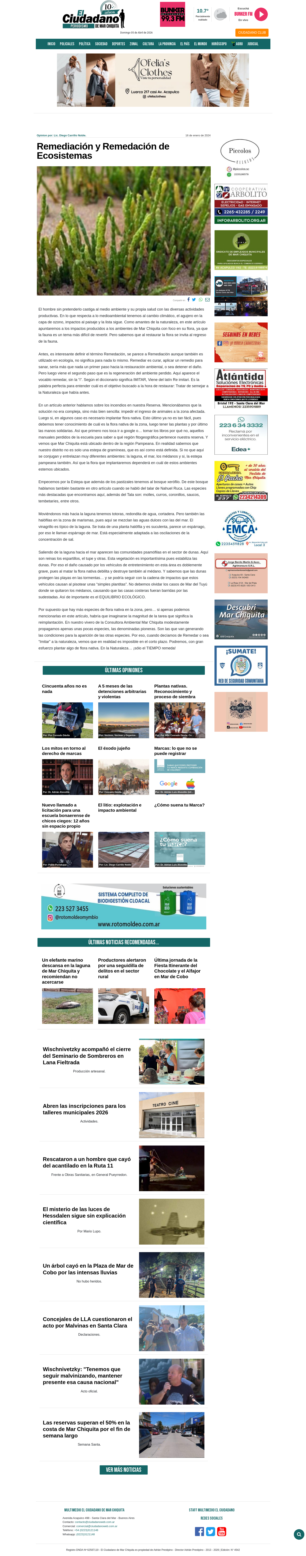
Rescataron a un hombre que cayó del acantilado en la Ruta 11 (87, 1162)
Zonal (134, 44)
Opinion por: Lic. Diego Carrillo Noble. (61, 135)
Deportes (118, 44)
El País (185, 44)
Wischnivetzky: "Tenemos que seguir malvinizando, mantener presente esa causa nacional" (82, 1375)
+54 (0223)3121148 (86, 1530)
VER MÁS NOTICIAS (123, 1470)
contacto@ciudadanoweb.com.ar (95, 1522)
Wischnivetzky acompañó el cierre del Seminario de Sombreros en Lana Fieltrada (87, 1055)
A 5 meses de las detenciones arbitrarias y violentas (122, 691)
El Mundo (200, 44)
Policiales (67, 44)
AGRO (237, 43)
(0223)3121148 (85, 1534)
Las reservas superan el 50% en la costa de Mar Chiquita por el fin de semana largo (86, 1429)
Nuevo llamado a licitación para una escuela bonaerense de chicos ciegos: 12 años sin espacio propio (66, 815)
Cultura (148, 44)
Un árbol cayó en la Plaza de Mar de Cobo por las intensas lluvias (88, 1269)
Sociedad (101, 44)
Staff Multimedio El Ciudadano (212, 1510)
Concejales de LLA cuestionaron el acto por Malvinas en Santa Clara (87, 1322)
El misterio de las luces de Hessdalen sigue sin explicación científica (84, 1215)
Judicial (252, 44)
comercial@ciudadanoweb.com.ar (96, 1526)
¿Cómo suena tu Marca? (179, 805)
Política (84, 44)
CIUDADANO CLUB (252, 33)
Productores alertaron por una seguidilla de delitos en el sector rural (122, 968)
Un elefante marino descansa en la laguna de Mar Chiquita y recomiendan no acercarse (66, 971)
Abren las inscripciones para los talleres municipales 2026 (84, 1109)
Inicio (51, 44)
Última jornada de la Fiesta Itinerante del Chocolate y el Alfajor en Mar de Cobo (177, 968)
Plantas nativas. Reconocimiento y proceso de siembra (174, 691)
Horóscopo (219, 44)
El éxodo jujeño (114, 748)
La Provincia (167, 44)
